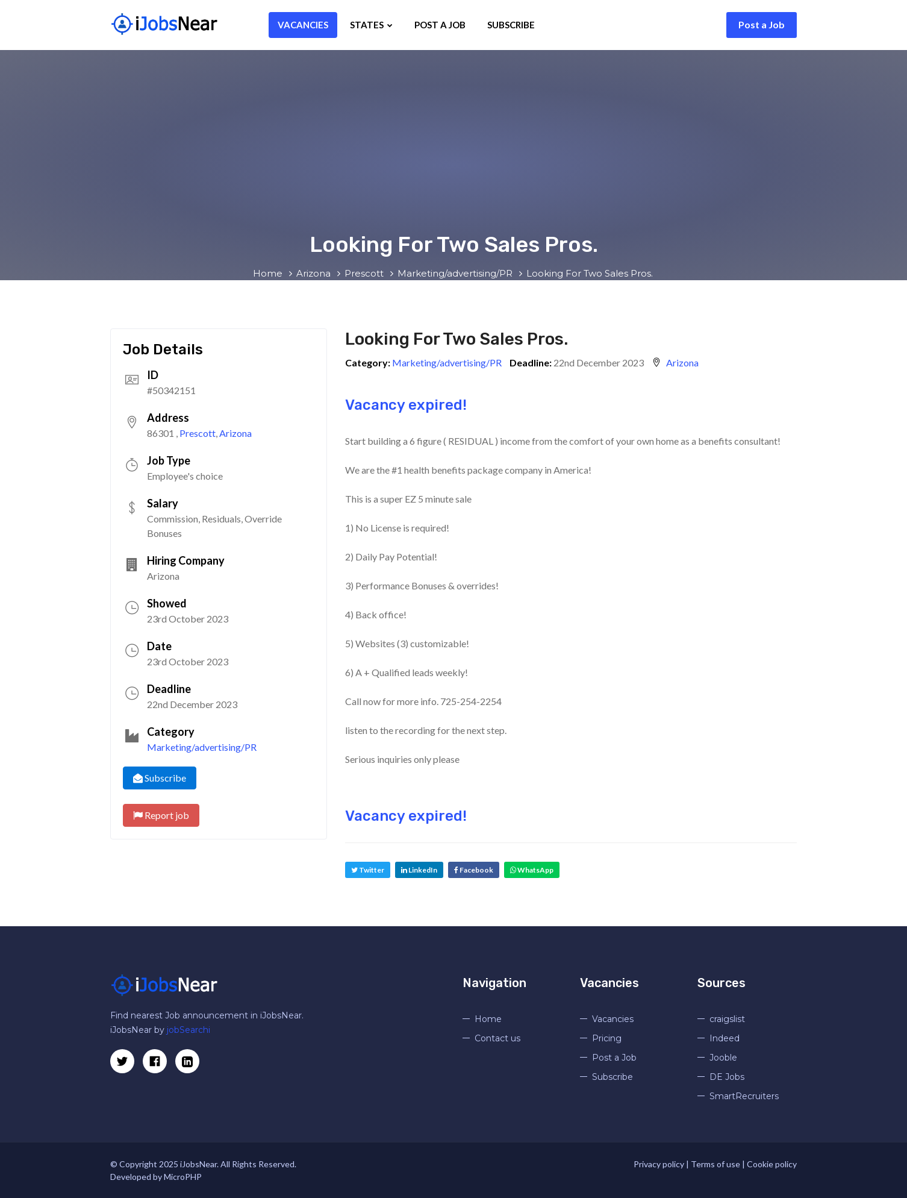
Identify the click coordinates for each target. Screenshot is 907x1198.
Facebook (473, 869)
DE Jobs (726, 1076)
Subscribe (493, 24)
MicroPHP (183, 1176)
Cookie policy (772, 1164)
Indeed (724, 1038)
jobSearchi (188, 1029)
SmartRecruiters (744, 1096)
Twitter (367, 869)
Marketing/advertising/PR (202, 747)
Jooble (723, 1057)
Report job (161, 815)
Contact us (497, 1038)
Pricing (607, 1038)
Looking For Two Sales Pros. (456, 339)
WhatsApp (531, 869)
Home (488, 1019)
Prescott (197, 433)
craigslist (727, 1019)
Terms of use (715, 1164)
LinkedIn (419, 869)
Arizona (235, 433)
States (353, 24)
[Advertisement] (453, 140)
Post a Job (761, 24)
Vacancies (285, 24)
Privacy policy (659, 1164)
